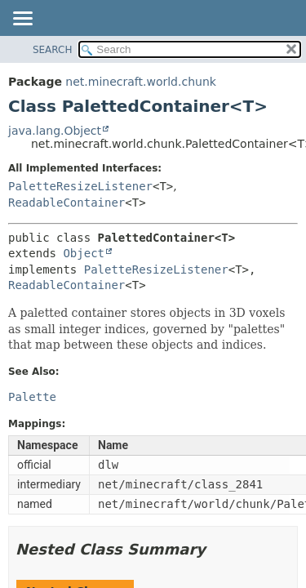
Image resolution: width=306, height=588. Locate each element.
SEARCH (53, 50)
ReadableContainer (66, 202)
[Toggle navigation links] (22, 19)
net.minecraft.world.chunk (140, 81)
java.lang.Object (54, 130)
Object (83, 253)
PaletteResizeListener (80, 186)
